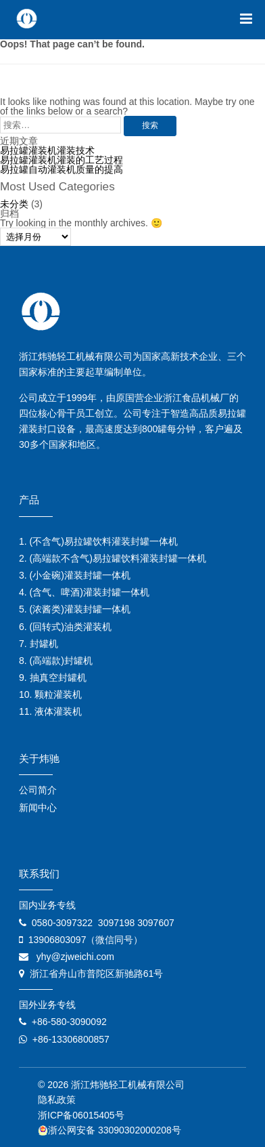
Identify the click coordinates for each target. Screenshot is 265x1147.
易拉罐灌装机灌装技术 (47, 150)
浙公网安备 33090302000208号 (109, 1130)
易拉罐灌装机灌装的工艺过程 (61, 159)
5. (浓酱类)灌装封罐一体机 (74, 609)
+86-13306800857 (71, 1039)
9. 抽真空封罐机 (53, 677)
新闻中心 (38, 807)
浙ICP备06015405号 (81, 1115)
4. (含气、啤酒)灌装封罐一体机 (84, 592)
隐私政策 (57, 1099)
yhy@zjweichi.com (75, 956)
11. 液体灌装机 (50, 711)
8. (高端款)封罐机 (56, 660)
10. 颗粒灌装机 (50, 694)
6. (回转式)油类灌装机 (65, 626)
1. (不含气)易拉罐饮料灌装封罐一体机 (98, 541)
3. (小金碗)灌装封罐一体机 (74, 575)
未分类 (14, 204)
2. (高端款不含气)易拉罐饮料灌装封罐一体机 (112, 558)
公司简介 (38, 790)
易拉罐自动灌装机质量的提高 (61, 169)
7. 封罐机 (38, 643)
